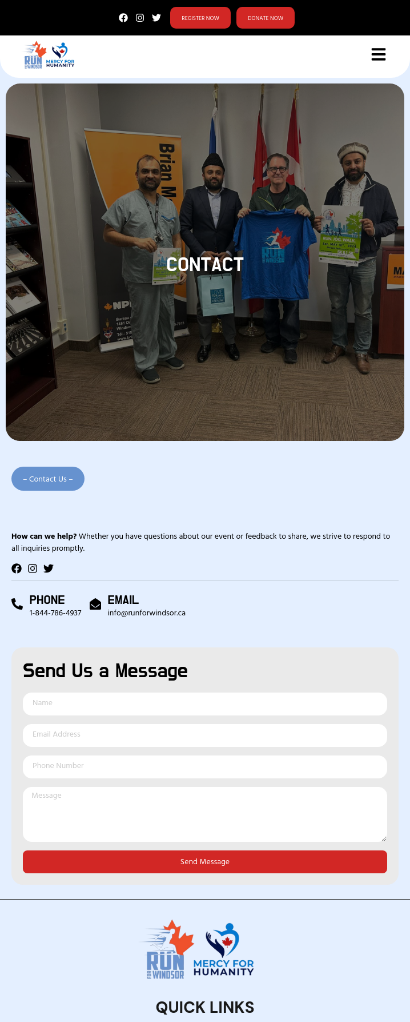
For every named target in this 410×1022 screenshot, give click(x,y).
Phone (47, 600)
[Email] (95, 604)
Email (123, 600)
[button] (48, 479)
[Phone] (17, 604)
